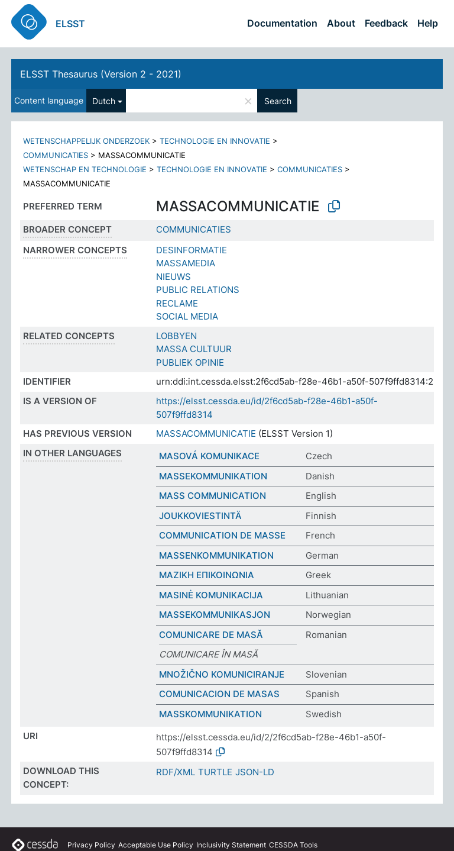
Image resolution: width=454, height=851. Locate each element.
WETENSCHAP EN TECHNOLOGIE (85, 169)
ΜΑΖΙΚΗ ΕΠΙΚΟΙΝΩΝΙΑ (206, 575)
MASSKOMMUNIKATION (210, 714)
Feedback (386, 23)
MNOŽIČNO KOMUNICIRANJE (221, 674)
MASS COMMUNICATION (212, 495)
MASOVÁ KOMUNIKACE (209, 456)
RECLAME (177, 303)
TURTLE (215, 772)
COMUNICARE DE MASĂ (211, 634)
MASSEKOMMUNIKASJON (214, 614)
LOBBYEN (176, 335)
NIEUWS (173, 276)
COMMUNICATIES (55, 155)
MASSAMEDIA (185, 263)
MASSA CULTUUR (194, 348)
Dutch (103, 101)
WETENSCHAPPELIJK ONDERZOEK (86, 141)
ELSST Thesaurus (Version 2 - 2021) (100, 74)
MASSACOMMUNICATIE (206, 433)
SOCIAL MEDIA (187, 316)
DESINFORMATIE (191, 250)
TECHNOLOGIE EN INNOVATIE (215, 141)
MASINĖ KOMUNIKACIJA (211, 595)
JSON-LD (254, 772)
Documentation (282, 23)
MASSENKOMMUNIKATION (216, 555)
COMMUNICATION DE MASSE (222, 535)
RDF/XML (175, 772)
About (341, 23)
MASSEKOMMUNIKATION (213, 476)
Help (427, 23)
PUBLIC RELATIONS (197, 289)
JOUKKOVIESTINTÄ (200, 515)
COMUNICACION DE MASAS (219, 694)
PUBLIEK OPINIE (190, 362)
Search (277, 101)
